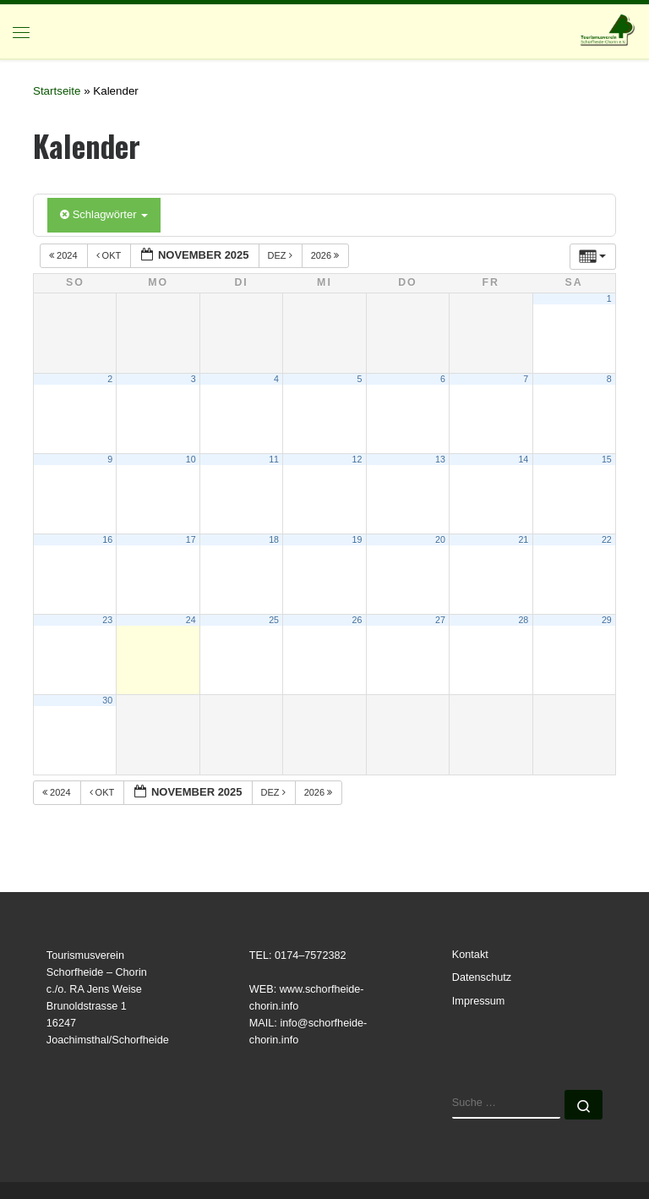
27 (440, 620)
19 (357, 539)
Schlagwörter (104, 214)
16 (107, 539)
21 (523, 539)
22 (607, 539)
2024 (64, 255)
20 (440, 539)
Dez (281, 255)
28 (523, 620)
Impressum (478, 1001)
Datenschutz (481, 977)
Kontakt (470, 955)
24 (191, 620)
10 (191, 459)
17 (191, 539)
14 (523, 459)
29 (607, 620)
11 (274, 459)
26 (357, 620)
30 (107, 700)
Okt (110, 255)
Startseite (56, 91)
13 (440, 459)
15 (607, 459)
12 (357, 459)
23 (107, 620)
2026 (326, 255)
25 (274, 620)
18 (274, 539)
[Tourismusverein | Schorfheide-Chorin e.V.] (608, 29)
